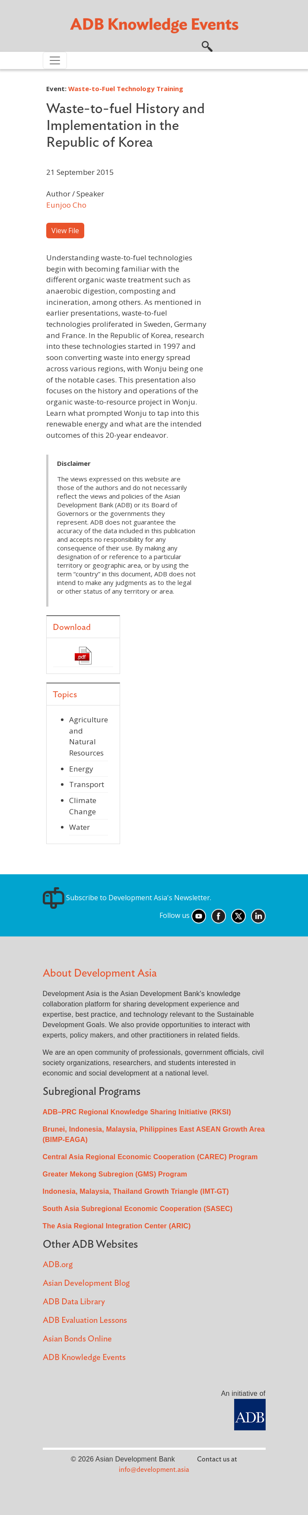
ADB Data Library (74, 1302)
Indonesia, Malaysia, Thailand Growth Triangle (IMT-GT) (136, 1191)
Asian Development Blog (86, 1283)
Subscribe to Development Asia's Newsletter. (127, 897)
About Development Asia (100, 973)
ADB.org (58, 1265)
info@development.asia (154, 1469)
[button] (207, 45)
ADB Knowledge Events (84, 1358)
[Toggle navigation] (55, 60)
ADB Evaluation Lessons (85, 1320)
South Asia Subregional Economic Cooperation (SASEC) (138, 1208)
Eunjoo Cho (66, 205)
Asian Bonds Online (77, 1339)
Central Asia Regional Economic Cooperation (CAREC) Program (150, 1157)
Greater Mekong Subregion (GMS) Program (115, 1174)
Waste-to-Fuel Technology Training (125, 88)
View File (65, 230)
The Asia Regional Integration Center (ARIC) (117, 1226)
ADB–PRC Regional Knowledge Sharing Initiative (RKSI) (137, 1112)
